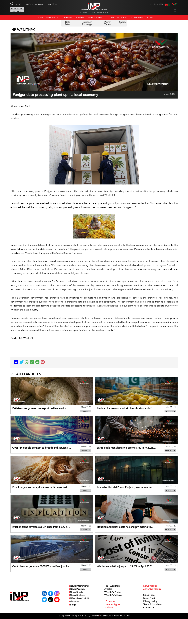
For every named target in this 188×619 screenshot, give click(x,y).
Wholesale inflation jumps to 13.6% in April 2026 (124, 566)
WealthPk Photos (112, 592)
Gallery (110, 18)
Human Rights (102, 13)
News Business (77, 595)
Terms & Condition (152, 604)
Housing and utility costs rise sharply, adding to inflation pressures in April (124, 527)
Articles (108, 589)
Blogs (150, 18)
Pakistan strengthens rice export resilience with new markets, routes (41, 409)
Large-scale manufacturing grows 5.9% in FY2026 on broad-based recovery (125, 448)
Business (80, 18)
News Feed (149, 598)
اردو (151, 4)
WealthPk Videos (113, 595)
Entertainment (95, 18)
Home (40, 18)
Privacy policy (150, 601)
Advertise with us (152, 589)
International (53, 18)
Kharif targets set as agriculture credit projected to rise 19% (41, 488)
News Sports (76, 592)
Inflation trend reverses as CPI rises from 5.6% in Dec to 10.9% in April (39, 527)
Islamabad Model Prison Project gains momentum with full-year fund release (125, 488)
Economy (83, 13)
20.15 (18, 4)
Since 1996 (149, 595)
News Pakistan (77, 589)
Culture (92, 13)
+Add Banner (17, 11)
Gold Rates (67, 23)
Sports (122, 22)
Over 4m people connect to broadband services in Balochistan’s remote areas (41, 448)
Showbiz (74, 601)
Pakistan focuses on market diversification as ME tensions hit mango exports (124, 409)
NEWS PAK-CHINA (79, 598)
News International (79, 585)
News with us (17, 8)
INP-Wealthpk (137, 18)
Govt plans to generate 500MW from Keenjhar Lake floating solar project (41, 567)
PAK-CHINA (122, 18)
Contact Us (148, 607)
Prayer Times (107, 23)
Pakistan (68, 18)
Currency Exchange (87, 23)
